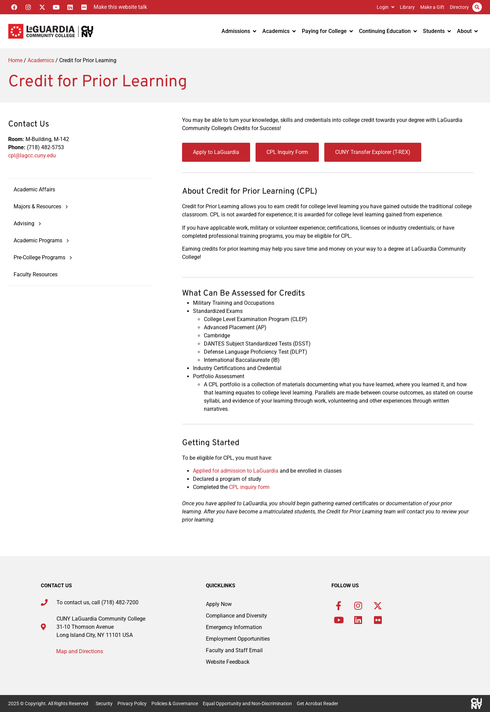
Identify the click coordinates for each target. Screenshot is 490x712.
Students (437, 31)
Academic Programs (42, 241)
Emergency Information (234, 627)
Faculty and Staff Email (234, 650)
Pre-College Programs (44, 258)
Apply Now (219, 604)
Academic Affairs (34, 190)
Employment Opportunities (238, 639)
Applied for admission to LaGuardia (235, 481)
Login (385, 7)
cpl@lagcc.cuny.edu (32, 155)
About (467, 31)
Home (15, 60)
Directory (459, 7)
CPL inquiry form (249, 497)
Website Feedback (227, 662)
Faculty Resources (36, 275)
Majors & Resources (41, 207)
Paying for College (327, 31)
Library (407, 7)
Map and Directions (79, 651)
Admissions (239, 31)
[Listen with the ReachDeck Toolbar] (118, 7)
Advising (28, 224)
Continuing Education (388, 31)
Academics (279, 31)
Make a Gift (432, 7)
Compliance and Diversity (236, 615)
